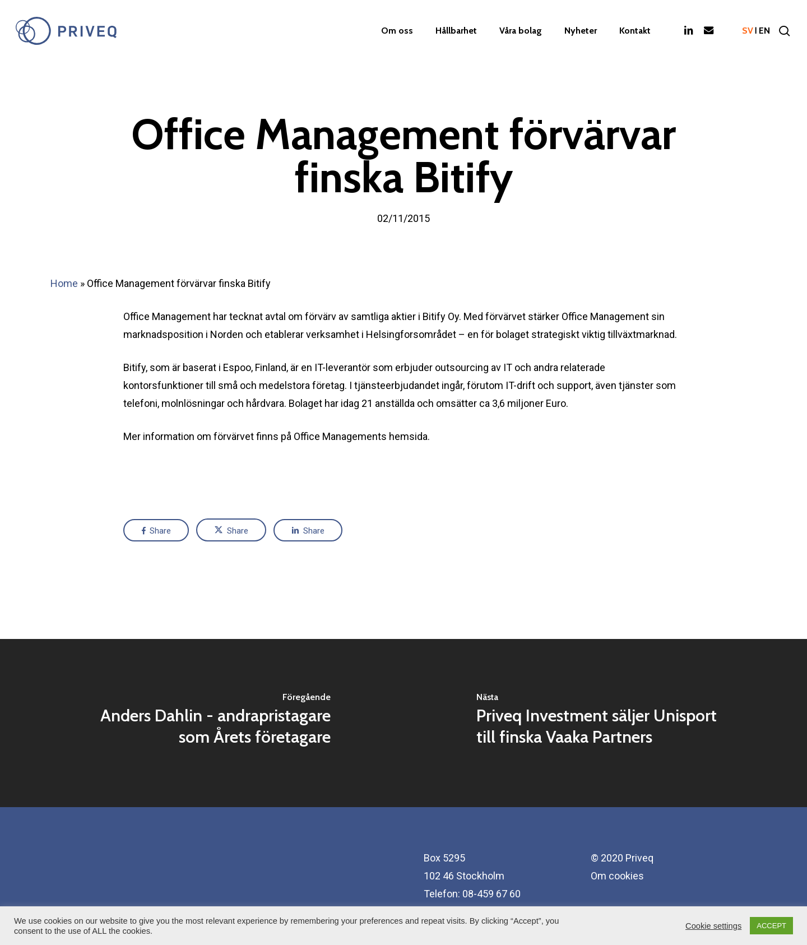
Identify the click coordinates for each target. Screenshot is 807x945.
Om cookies (617, 876)
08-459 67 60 (491, 894)
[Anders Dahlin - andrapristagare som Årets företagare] (202, 723)
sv (747, 30)
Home (64, 283)
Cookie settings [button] (713, 925)
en (764, 30)
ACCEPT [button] (771, 925)
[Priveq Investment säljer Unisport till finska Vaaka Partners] (605, 723)
